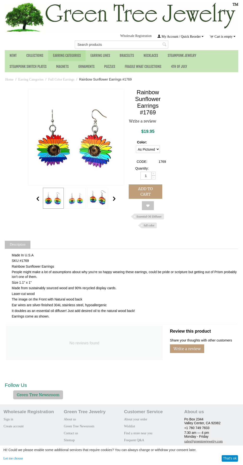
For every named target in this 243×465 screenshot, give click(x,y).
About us (70, 419)
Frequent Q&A (134, 440)
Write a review (142, 121)
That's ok (230, 458)
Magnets (62, 66)
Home (9, 79)
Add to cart (145, 191)
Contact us (71, 433)
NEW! (13, 55)
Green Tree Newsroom (38, 394)
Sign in (8, 419)
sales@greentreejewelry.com (203, 441)
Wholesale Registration (136, 36)
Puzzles (109, 66)
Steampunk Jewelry (182, 55)
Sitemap (69, 440)
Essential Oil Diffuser (149, 216)
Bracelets (127, 55)
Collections (34, 55)
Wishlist (129, 426)
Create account (14, 426)
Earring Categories (67, 55)
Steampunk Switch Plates (28, 66)
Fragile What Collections (143, 66)
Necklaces (151, 55)
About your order (135, 419)
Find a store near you (138, 433)
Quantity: (142, 168)
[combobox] (121, 44)
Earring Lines (100, 55)
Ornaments (86, 66)
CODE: (142, 162)
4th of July (179, 66)
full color (149, 225)
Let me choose (13, 458)
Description (17, 244)
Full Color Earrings (61, 79)
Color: (142, 142)
